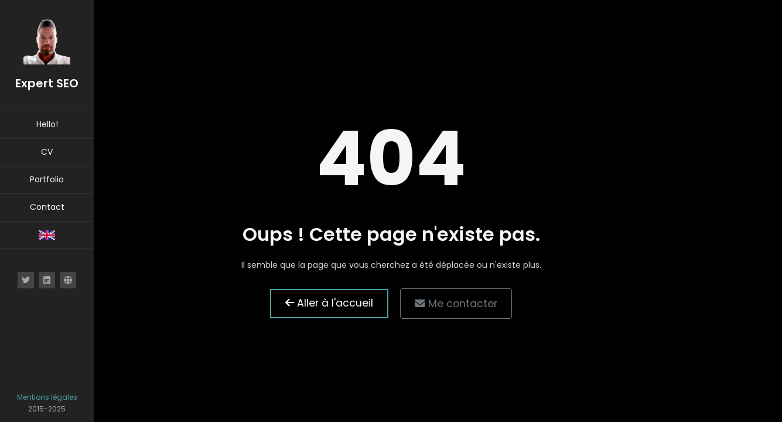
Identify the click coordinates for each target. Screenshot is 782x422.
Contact (47, 207)
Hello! (47, 124)
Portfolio (47, 179)
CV (47, 152)
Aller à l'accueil (329, 303)
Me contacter (456, 304)
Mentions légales (47, 397)
